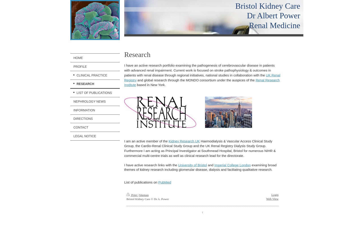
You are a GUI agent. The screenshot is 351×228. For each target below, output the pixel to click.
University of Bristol (192, 165)
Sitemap (144, 195)
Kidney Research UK (184, 141)
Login (274, 194)
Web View (272, 199)
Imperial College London (232, 165)
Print (132, 195)
